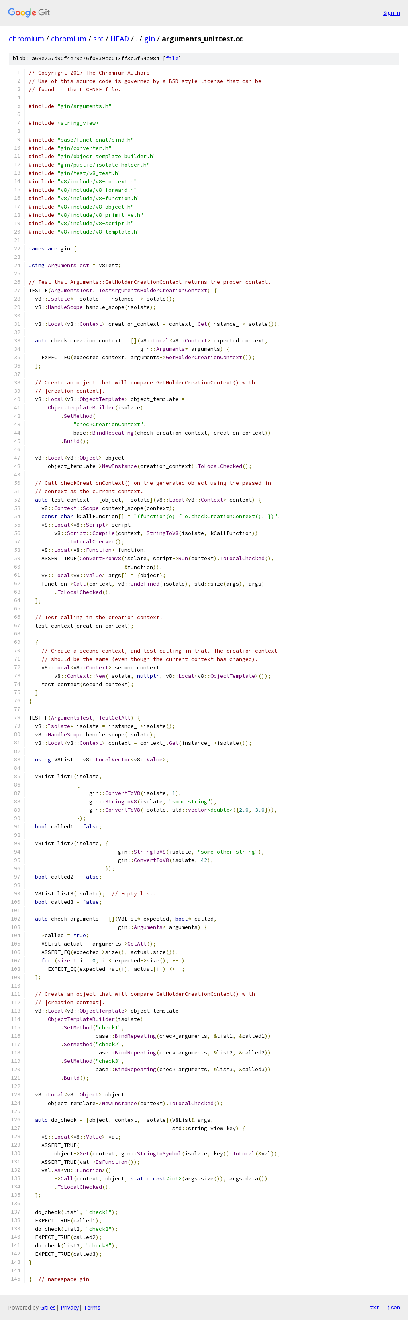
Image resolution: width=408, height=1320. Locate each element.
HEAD (119, 38)
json (393, 1307)
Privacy (70, 1307)
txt (374, 1307)
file (172, 58)
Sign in (391, 12)
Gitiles (48, 1307)
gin (149, 38)
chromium (26, 38)
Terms (92, 1307)
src (98, 38)
